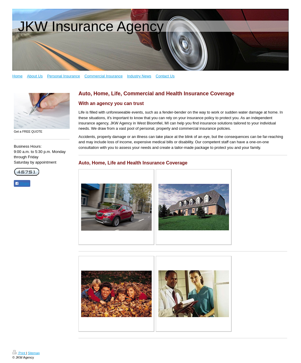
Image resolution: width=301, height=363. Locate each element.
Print (19, 353)
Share (22, 184)
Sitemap (34, 353)
